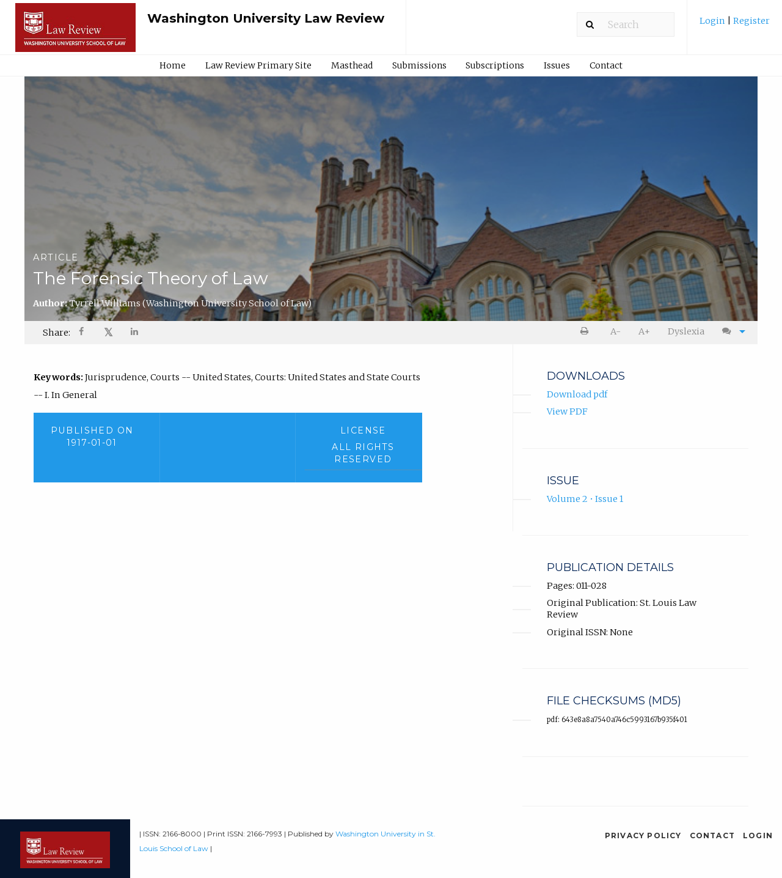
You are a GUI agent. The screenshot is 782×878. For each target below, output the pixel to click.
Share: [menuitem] (56, 332)
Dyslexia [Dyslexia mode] (686, 331)
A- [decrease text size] (615, 331)
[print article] (587, 331)
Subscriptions (495, 65)
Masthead (352, 65)
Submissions (419, 65)
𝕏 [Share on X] (108, 332)
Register (750, 20)
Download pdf (577, 394)
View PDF (567, 411)
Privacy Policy (643, 835)
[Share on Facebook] (82, 333)
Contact (606, 65)
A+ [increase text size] (644, 331)
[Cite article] (730, 331)
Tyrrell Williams (190, 303)
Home (172, 65)
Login (713, 20)
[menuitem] (735, 25)
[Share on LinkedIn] (135, 333)
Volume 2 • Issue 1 (585, 498)
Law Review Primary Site (258, 65)
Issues (557, 65)
